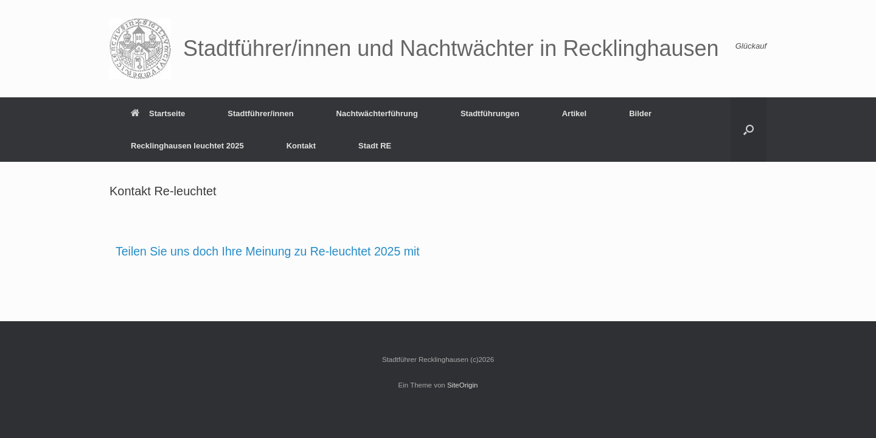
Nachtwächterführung (377, 113)
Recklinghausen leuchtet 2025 (187, 145)
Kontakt (301, 145)
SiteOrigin (462, 385)
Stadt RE (374, 145)
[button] (748, 129)
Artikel (574, 113)
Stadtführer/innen (260, 113)
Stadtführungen (490, 113)
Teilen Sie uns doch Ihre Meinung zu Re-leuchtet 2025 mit (268, 251)
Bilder (640, 113)
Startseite (158, 113)
